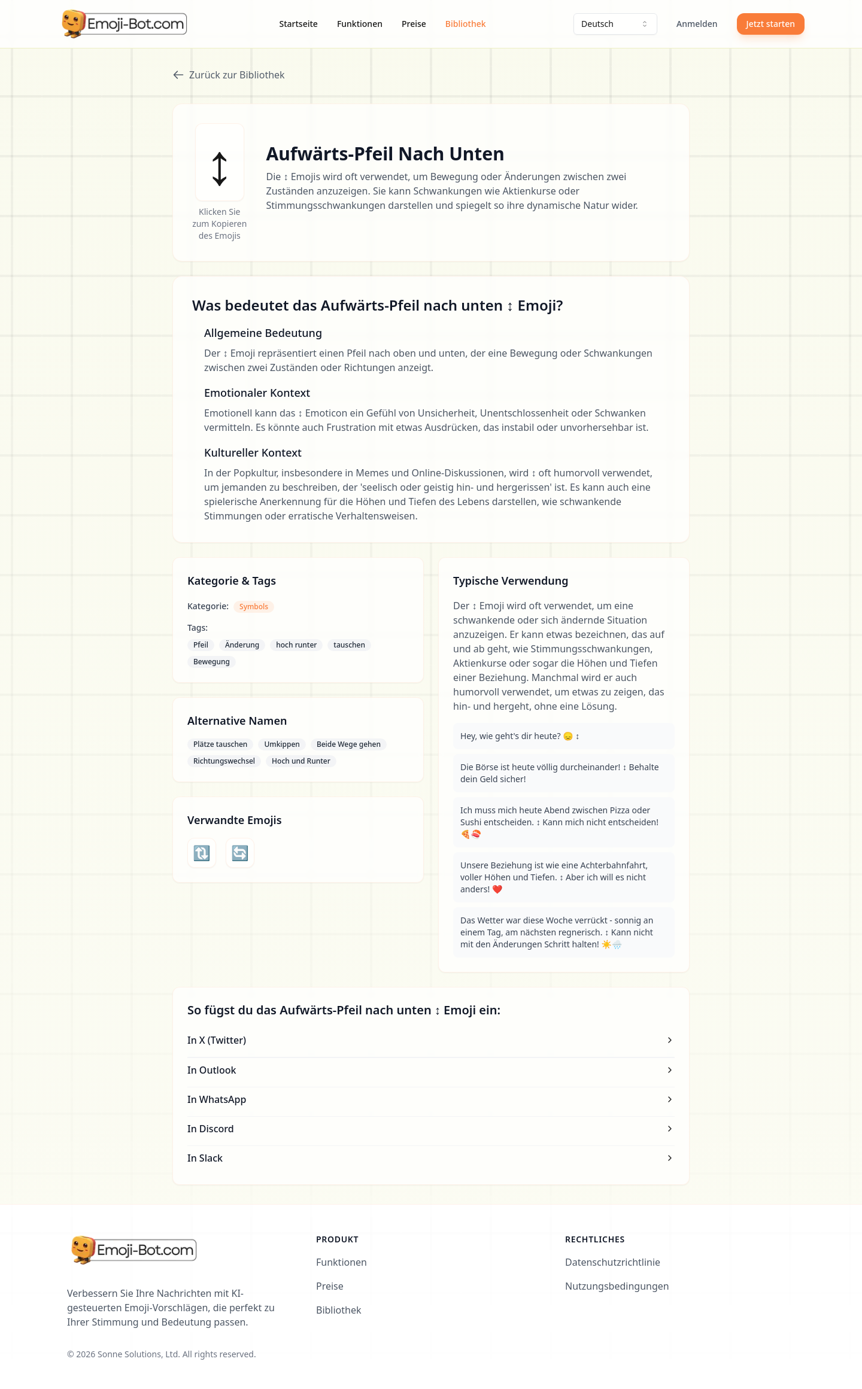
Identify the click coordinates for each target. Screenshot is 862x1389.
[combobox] (615, 24)
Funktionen (360, 23)
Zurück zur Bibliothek (228, 74)
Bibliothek (465, 23)
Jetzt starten (770, 23)
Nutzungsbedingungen (617, 1286)
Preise (414, 23)
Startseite (299, 23)
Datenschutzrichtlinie (612, 1262)
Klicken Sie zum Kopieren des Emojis (219, 223)
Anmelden (697, 23)
